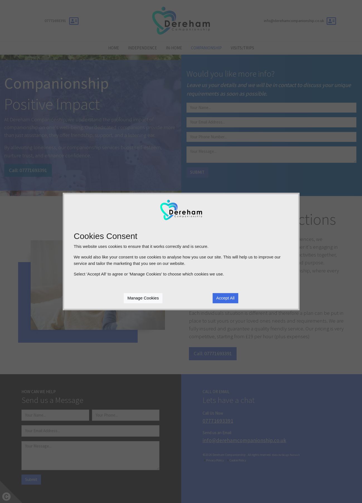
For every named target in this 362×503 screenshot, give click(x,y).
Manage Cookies (143, 298)
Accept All (225, 298)
